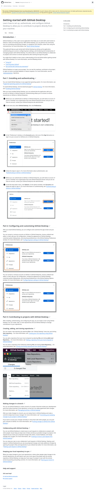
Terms (15, 488)
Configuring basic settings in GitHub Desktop (35, 240)
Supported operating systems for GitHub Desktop (17, 84)
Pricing (28, 488)
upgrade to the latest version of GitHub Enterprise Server (25, 12)
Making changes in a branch (14, 404)
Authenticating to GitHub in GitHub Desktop (18, 173)
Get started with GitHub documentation (17, 66)
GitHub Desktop (7, 6)
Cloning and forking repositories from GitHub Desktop (31, 346)
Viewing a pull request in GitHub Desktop (14, 446)
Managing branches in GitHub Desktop (29, 410)
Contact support (7, 478)
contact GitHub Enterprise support (61, 12)
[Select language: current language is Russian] (92, 2)
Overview (15, 6)
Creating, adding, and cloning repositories (19, 328)
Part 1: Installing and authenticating (19, 78)
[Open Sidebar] (2, 6)
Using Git (8, 62)
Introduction (9, 37)
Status (24, 488)
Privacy (19, 488)
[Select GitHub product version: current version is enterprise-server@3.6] (23, 2)
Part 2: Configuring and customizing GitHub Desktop (26, 226)
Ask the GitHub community (10, 476)
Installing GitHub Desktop (13, 88)
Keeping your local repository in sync (17, 451)
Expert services (35, 488)
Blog (41, 488)
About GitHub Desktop (33, 46)
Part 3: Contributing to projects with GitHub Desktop (26, 317)
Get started (21, 6)
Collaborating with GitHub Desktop (16, 428)
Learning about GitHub (12, 64)
